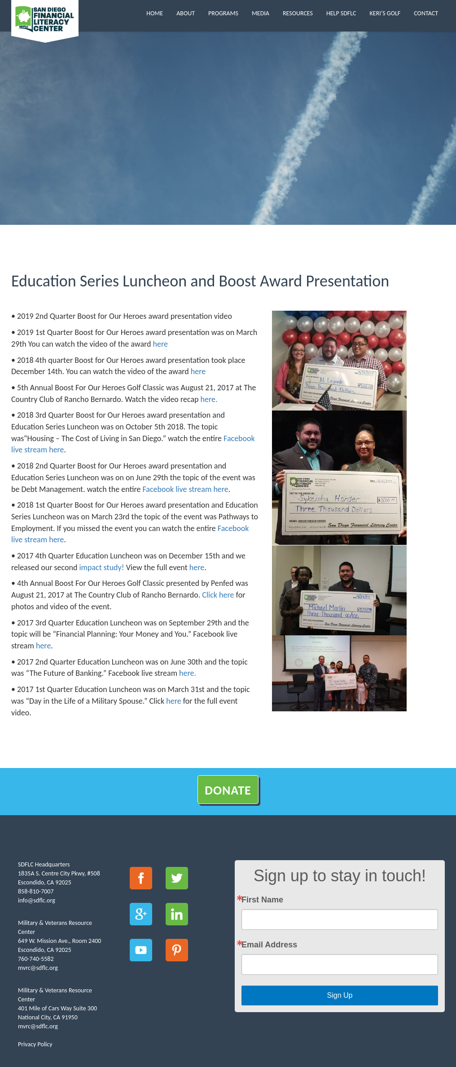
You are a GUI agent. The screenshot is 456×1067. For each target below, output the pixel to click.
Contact (426, 13)
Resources (298, 13)
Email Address (269, 945)
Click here (218, 595)
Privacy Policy (35, 1044)
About (185, 13)
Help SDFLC (341, 13)
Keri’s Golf (385, 13)
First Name (262, 900)
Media (260, 13)
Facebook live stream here (185, 489)
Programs (223, 13)
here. (209, 399)
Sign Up (340, 995)
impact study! (100, 567)
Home (154, 13)
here (160, 344)
